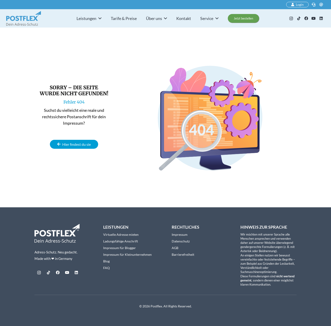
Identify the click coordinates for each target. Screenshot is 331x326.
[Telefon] (313, 4)
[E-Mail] (321, 4)
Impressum (180, 234)
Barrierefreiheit (183, 254)
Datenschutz (181, 241)
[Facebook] (306, 18)
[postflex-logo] (23, 18)
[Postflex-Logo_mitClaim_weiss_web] (57, 233)
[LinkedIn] (321, 18)
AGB (175, 248)
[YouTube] (313, 18)
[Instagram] (291, 18)
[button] (99, 18)
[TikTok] (298, 18)
